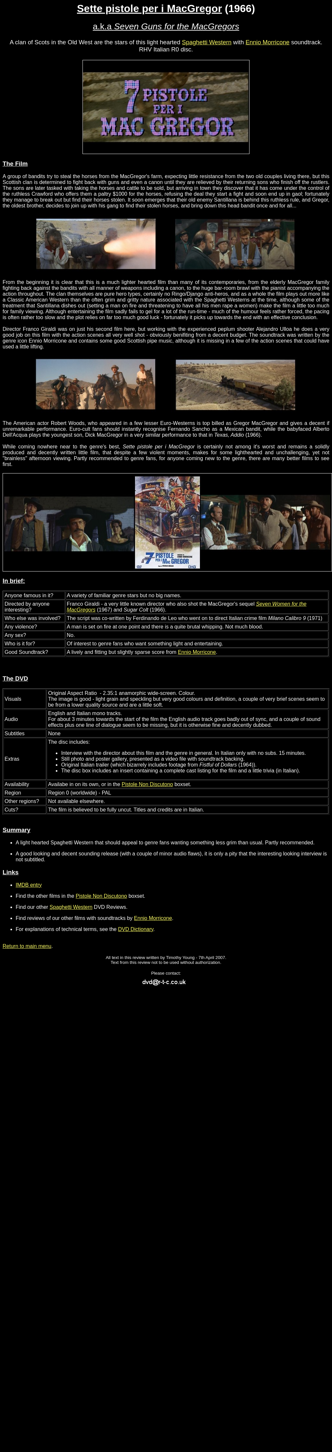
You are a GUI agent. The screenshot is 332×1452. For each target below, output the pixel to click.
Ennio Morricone (268, 42)
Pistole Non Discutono (147, 784)
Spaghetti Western (207, 42)
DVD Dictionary (135, 929)
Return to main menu (27, 946)
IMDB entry (29, 885)
